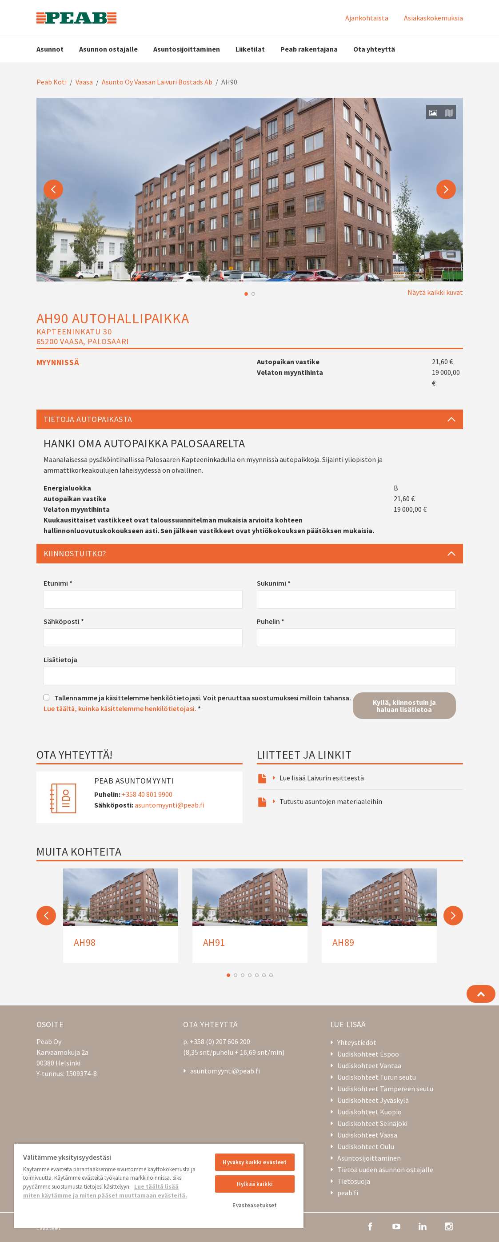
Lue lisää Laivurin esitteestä (321, 777)
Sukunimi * (274, 583)
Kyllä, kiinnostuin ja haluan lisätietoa (404, 706)
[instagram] (448, 1225)
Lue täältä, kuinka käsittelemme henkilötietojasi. (120, 708)
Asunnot (50, 48)
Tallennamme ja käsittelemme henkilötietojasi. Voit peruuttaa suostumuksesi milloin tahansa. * (197, 703)
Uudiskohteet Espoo (368, 1053)
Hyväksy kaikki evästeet (255, 1162)
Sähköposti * (64, 621)
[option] (249, 189)
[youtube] (396, 1225)
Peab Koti (51, 81)
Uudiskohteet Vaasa (367, 1134)
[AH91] (249, 915)
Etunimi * (58, 583)
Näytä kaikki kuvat (435, 292)
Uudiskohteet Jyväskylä (373, 1100)
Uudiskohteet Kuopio (369, 1111)
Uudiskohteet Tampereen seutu (385, 1088)
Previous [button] (53, 189)
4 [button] (249, 975)
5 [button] (257, 975)
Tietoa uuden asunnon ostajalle (385, 1169)
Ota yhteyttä (374, 48)
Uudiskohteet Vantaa (369, 1065)
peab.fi (347, 1192)
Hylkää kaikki (255, 1184)
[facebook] (370, 1225)
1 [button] (246, 294)
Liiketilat (250, 48)
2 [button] (253, 294)
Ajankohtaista (366, 17)
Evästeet (48, 1228)
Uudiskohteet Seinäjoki (372, 1123)
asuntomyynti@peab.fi (169, 804)
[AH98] (120, 915)
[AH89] (379, 915)
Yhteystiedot (356, 1042)
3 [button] (242, 975)
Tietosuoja (353, 1181)
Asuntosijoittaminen (186, 48)
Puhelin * (270, 621)
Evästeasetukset (254, 1205)
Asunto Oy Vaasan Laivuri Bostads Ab (157, 81)
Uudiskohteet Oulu (365, 1146)
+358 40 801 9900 (147, 794)
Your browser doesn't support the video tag (249, 189)
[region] (158, 1185)
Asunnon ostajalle (108, 48)
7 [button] (271, 975)
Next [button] (446, 189)
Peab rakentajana (309, 48)
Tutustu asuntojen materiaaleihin (330, 801)
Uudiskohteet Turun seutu (376, 1077)
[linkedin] (422, 1225)
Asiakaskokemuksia (433, 17)
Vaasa (84, 81)
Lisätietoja (60, 659)
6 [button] (264, 975)
